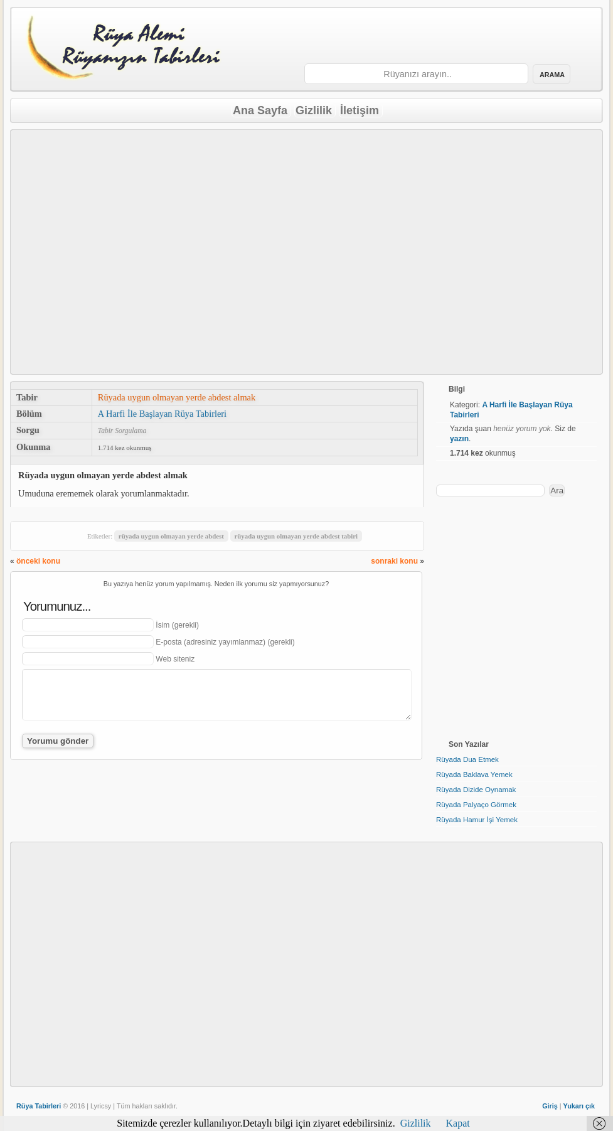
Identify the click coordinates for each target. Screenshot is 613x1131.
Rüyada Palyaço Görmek (476, 804)
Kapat (458, 1123)
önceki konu (38, 561)
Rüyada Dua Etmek (467, 759)
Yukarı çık (579, 1106)
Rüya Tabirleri (38, 1106)
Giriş (550, 1106)
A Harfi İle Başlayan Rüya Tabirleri (162, 414)
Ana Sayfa (260, 110)
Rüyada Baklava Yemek (474, 774)
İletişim (359, 110)
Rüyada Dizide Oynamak (476, 789)
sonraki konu (394, 561)
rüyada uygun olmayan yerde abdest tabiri (296, 536)
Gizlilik (314, 110)
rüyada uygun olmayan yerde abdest (171, 536)
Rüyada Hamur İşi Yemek (477, 819)
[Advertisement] (442, 36)
